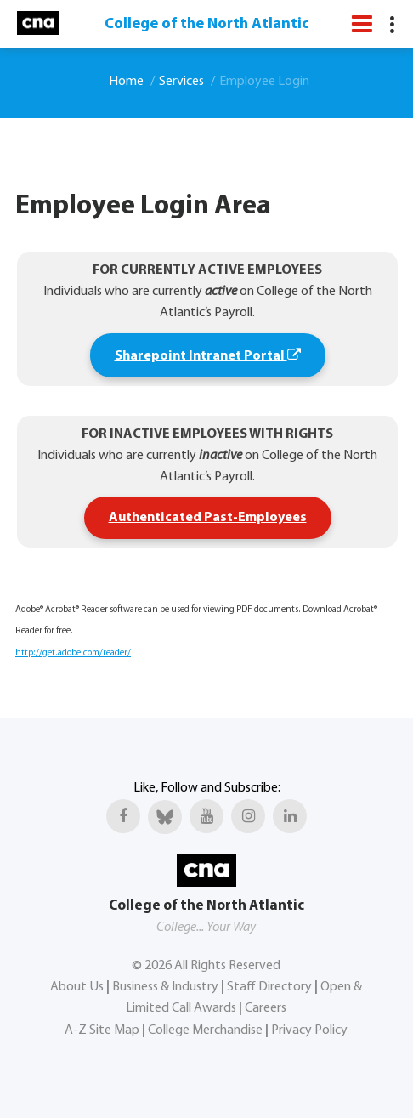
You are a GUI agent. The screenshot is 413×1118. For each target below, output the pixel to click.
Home (126, 81)
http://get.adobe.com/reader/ (73, 653)
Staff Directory (269, 987)
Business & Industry (165, 987)
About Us (77, 987)
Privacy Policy (309, 1030)
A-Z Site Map (102, 1030)
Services (181, 81)
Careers (265, 1008)
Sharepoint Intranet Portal (208, 355)
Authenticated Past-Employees (208, 518)
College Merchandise (205, 1030)
